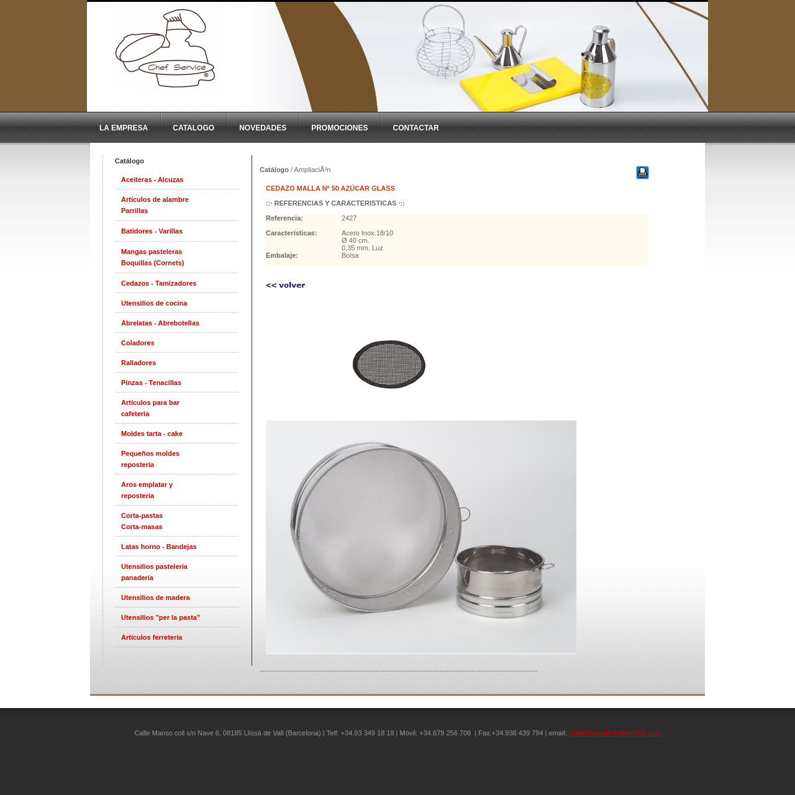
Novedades (262, 128)
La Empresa (123, 128)
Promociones (339, 128)
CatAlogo (193, 128)
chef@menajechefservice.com (615, 733)
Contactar (415, 128)
